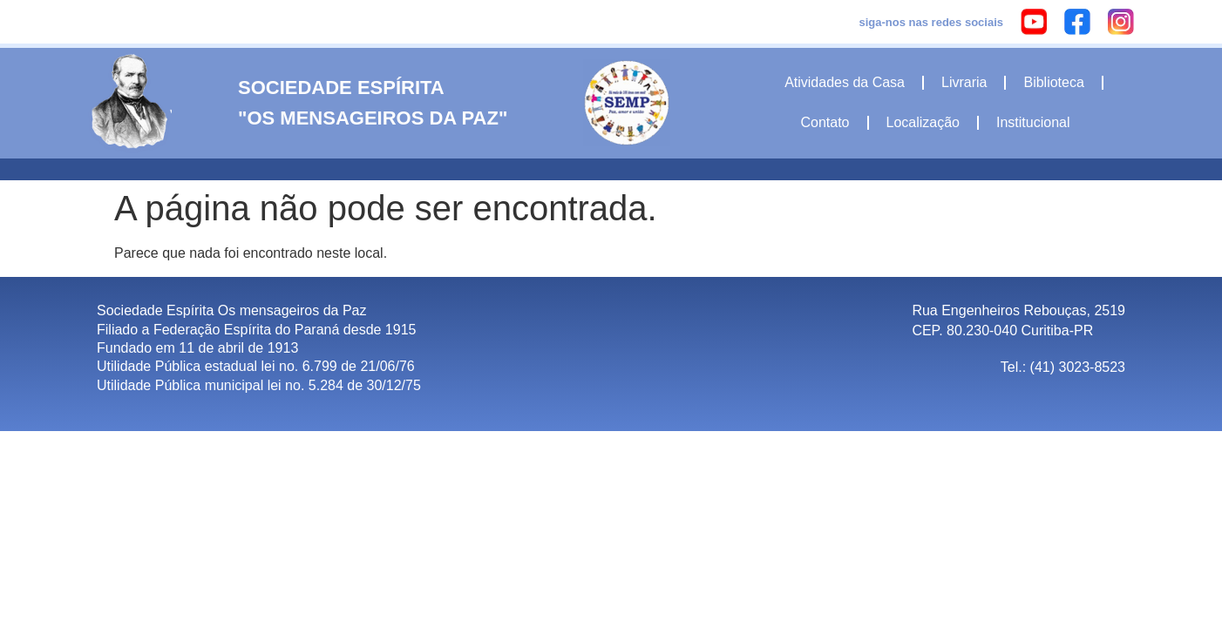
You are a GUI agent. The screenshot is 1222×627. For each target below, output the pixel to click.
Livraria (964, 82)
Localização (923, 122)
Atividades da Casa (844, 82)
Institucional (1033, 122)
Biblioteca (1053, 82)
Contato (824, 122)
